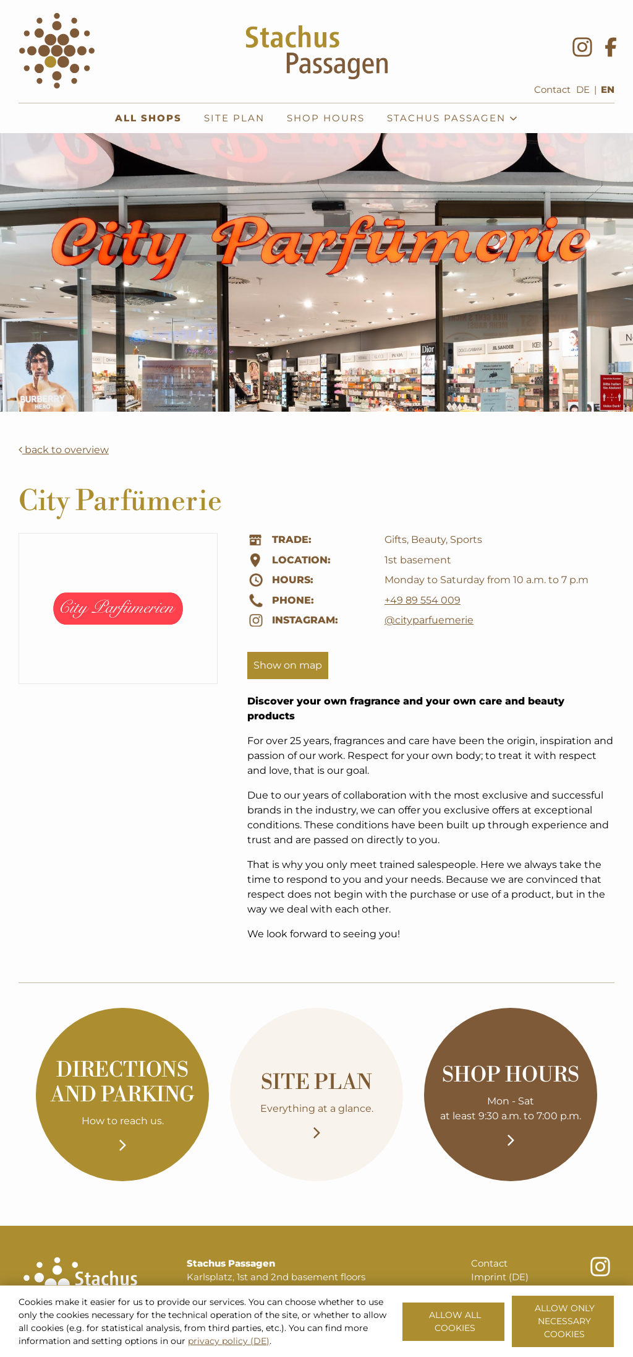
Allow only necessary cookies (565, 1321)
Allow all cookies (455, 1321)
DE (583, 89)
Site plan (234, 118)
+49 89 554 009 (422, 600)
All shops (148, 118)
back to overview (64, 450)
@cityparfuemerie (429, 620)
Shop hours (326, 118)
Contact (552, 89)
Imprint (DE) (500, 1277)
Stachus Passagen (453, 118)
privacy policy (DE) (229, 1340)
